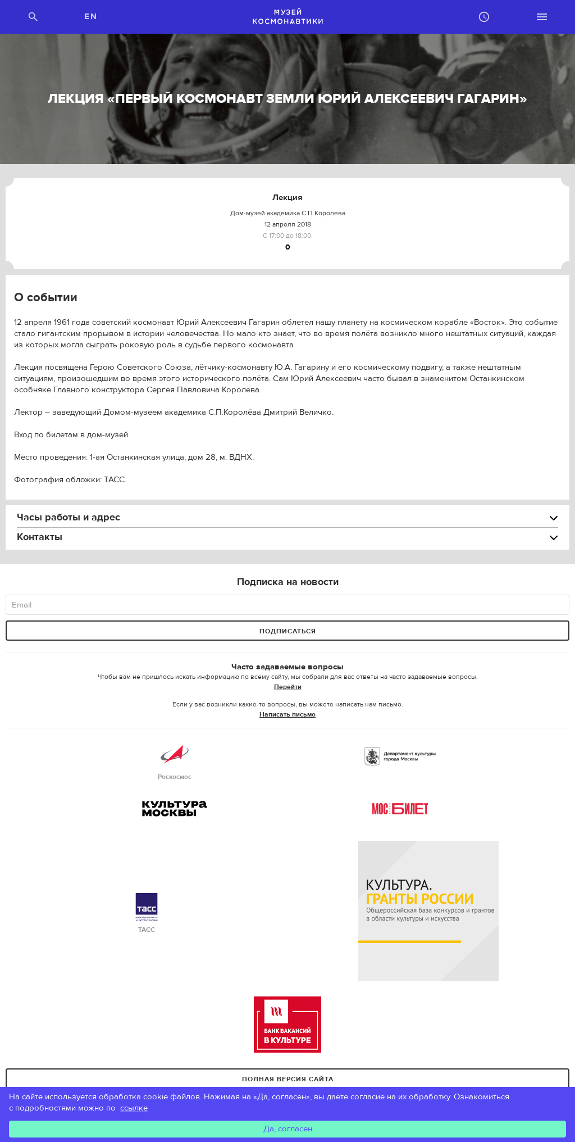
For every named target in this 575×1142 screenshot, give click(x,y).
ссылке (134, 1108)
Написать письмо (287, 714)
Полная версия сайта (288, 1079)
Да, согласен (287, 1128)
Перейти (288, 686)
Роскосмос (174, 760)
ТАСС (147, 913)
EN (90, 16)
